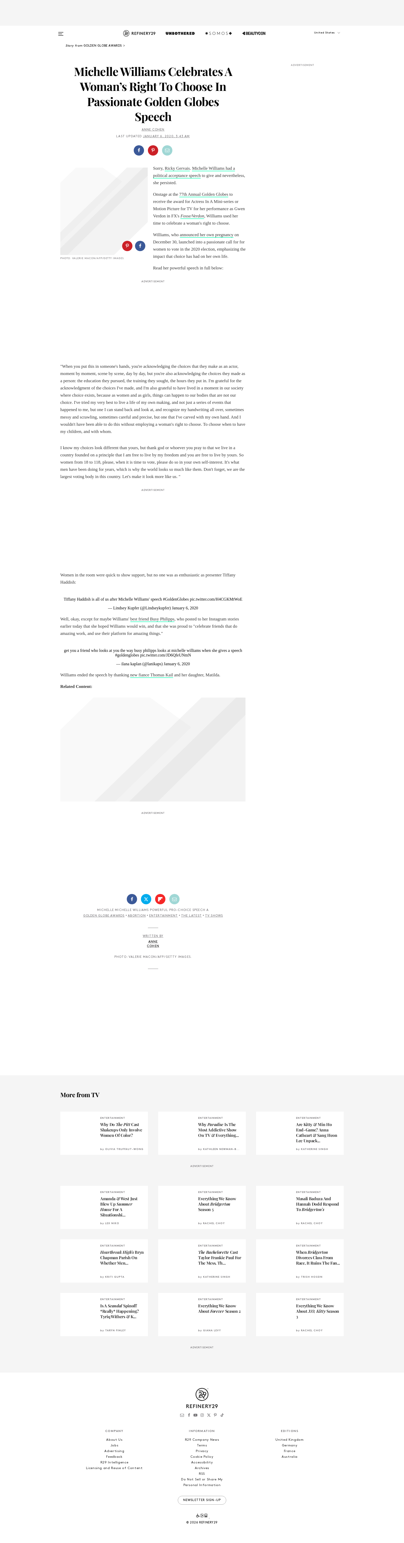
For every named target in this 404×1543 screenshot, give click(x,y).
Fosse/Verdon (192, 216)
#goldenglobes (127, 655)
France (290, 1451)
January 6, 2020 (185, 608)
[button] (318, 37)
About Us (114, 1440)
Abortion (137, 915)
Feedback (114, 1457)
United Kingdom (289, 1440)
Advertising (114, 1451)
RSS (202, 1474)
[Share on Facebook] (139, 150)
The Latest (191, 915)
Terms (202, 1445)
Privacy (202, 1451)
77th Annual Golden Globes (203, 194)
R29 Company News (202, 1440)
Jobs (115, 1445)
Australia (290, 1457)
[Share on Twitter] (146, 899)
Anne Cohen (153, 129)
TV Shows (214, 915)
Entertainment (163, 915)
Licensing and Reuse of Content (114, 1468)
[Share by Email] (167, 150)
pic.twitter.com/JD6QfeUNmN (165, 655)
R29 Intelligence (114, 1462)
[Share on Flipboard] (160, 899)
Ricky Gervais (177, 168)
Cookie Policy (201, 1457)
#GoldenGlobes (176, 599)
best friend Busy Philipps (152, 619)
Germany (290, 1445)
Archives (202, 1468)
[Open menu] (60, 31)
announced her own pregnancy (206, 234)
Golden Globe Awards (104, 915)
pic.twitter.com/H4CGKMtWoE (216, 599)
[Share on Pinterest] (153, 150)
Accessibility (202, 1462)
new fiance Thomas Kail (151, 674)
